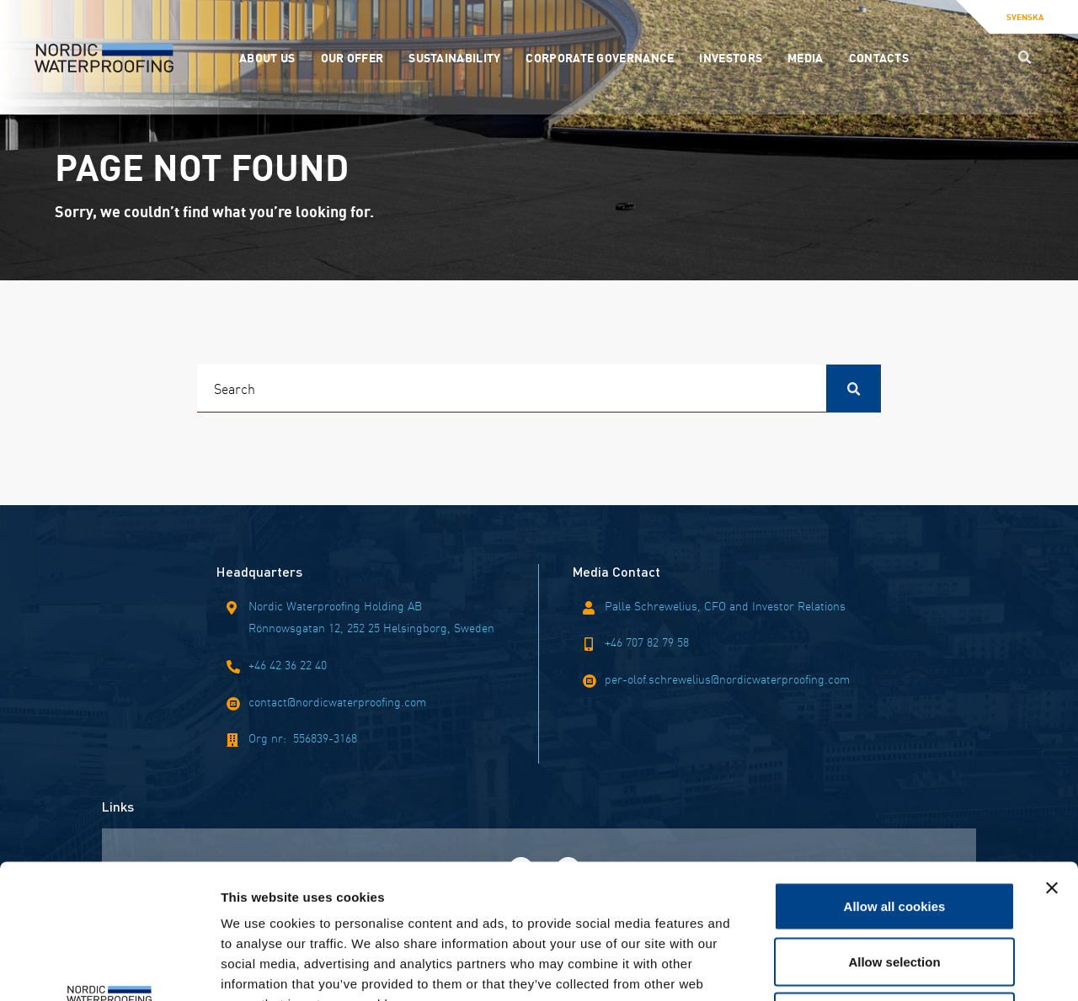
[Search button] (1024, 57)
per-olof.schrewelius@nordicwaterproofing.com (727, 678)
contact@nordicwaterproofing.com (337, 701)
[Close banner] (1052, 762)
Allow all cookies (895, 780)
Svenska (1024, 16)
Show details (884, 968)
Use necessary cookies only (894, 890)
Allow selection (894, 835)
